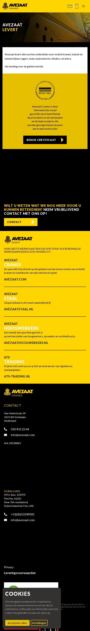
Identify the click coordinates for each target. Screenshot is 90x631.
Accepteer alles (19, 622)
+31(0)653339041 (19, 514)
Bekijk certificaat (41, 139)
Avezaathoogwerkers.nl (26, 343)
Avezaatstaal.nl (19, 309)
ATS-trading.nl (17, 376)
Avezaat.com (15, 279)
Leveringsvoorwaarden (20, 573)
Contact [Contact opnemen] (14, 222)
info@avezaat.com (19, 435)
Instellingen (39, 622)
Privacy (9, 567)
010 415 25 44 (16, 429)
